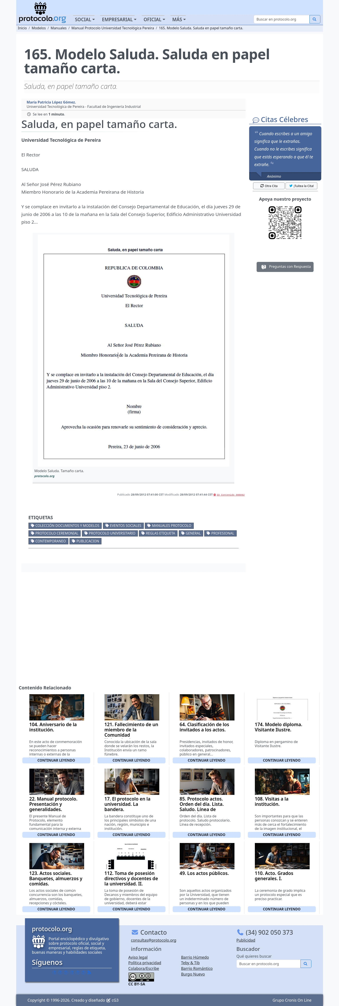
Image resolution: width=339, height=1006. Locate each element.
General (193, 533)
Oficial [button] (153, 19)
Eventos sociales (125, 525)
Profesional (222, 533)
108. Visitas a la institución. (272, 801)
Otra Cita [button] (269, 186)
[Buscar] (282, 19)
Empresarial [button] (117, 19)
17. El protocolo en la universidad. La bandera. (128, 804)
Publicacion (87, 541)
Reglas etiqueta (160, 533)
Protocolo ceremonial (56, 533)
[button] (133, 351)
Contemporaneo (50, 541)
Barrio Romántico (197, 968)
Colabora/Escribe (143, 968)
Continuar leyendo (56, 760)
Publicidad (245, 940)
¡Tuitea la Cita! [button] (301, 186)
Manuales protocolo (171, 525)
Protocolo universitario (112, 533)
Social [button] (83, 19)
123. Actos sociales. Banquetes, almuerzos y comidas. (55, 878)
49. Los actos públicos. (204, 873)
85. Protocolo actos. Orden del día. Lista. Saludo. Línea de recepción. (202, 807)
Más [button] (177, 19)
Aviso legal (138, 957)
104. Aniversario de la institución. (53, 727)
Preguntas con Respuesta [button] (285, 266)
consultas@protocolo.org (153, 940)
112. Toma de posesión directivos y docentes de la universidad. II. (131, 878)
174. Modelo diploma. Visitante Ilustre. (278, 727)
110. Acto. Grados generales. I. (274, 876)
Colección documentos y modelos (67, 525)
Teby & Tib (190, 962)
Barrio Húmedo (195, 957)
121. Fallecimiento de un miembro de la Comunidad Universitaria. (131, 732)
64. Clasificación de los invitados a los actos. (204, 727)
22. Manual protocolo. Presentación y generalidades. (53, 804)
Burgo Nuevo (193, 974)
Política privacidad (144, 962)
